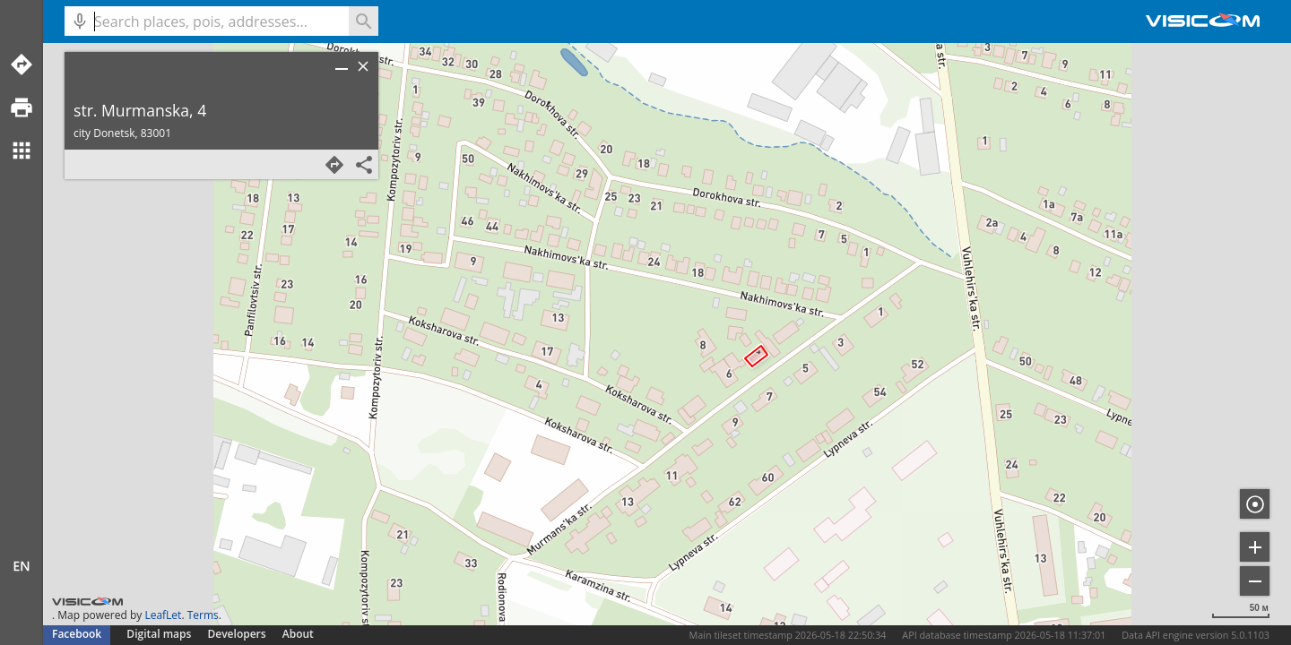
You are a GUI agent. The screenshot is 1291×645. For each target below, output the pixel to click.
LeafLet (162, 615)
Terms (203, 615)
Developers (237, 633)
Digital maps (160, 633)
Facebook (76, 633)
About (298, 633)
